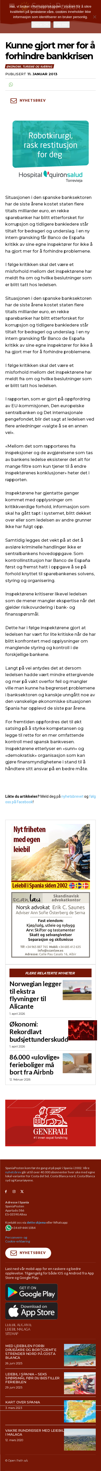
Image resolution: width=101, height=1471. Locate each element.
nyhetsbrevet (72, 796)
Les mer (61, 24)
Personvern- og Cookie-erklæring (17, 1239)
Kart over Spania (22, 1402)
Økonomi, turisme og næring (29, 66)
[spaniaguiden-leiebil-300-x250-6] (50, 856)
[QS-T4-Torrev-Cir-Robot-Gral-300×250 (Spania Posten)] (50, 152)
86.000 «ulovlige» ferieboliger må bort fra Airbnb (34, 1064)
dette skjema (36, 1222)
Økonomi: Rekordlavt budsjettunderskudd (38, 1031)
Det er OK (41, 24)
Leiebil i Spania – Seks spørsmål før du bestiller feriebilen (32, 1378)
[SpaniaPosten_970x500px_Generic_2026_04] (50, 1123)
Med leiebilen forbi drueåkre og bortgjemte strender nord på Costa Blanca (30, 1352)
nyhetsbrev (13, 1172)
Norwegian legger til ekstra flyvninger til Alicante (35, 995)
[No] (94, 16)
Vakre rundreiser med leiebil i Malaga (34, 1432)
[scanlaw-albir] (50, 925)
